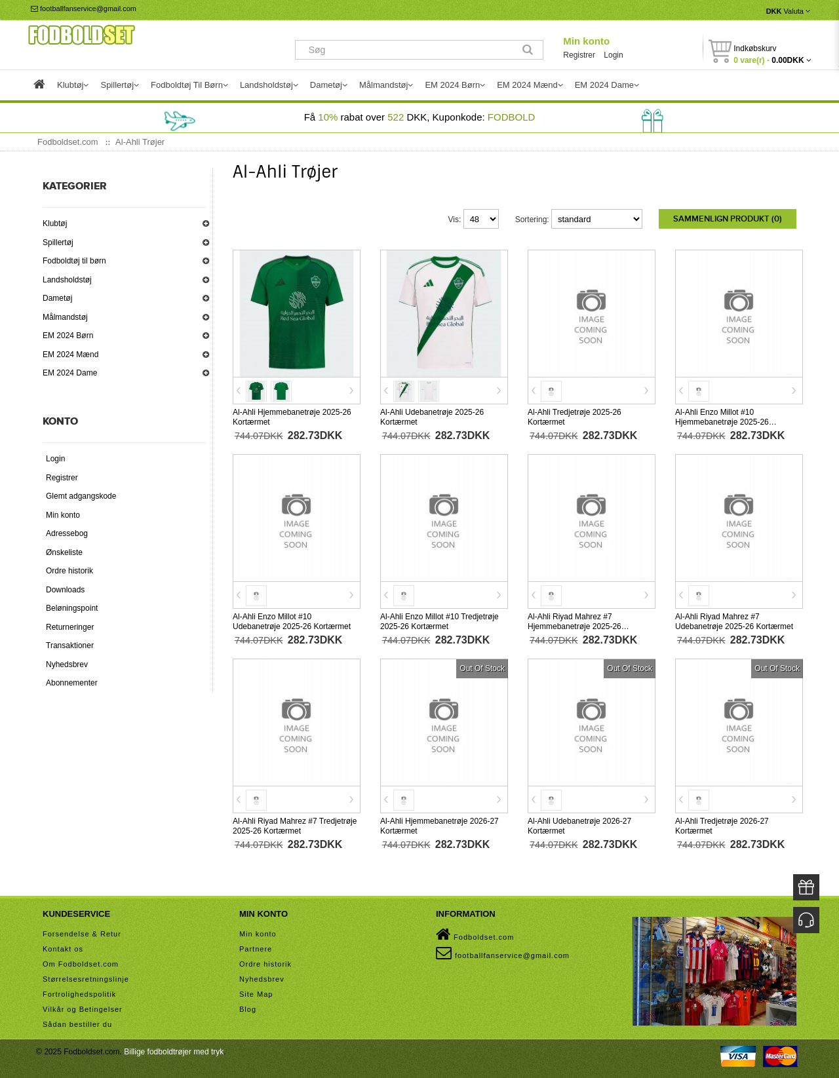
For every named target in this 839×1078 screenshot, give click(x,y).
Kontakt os (63, 948)
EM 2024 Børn (68, 335)
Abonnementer (72, 682)
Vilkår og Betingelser (83, 1008)
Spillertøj (58, 242)
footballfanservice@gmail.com (83, 8)
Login (613, 55)
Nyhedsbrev (67, 664)
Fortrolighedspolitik (79, 993)
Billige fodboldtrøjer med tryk (174, 1050)
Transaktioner (70, 645)
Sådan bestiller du (77, 1023)
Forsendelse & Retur (82, 932)
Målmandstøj (65, 317)
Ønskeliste (64, 552)
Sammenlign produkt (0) (727, 219)
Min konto (586, 41)
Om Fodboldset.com (81, 963)
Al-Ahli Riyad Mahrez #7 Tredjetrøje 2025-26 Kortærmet (295, 824)
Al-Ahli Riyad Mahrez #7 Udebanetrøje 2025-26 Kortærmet (734, 620)
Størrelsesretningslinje (86, 978)
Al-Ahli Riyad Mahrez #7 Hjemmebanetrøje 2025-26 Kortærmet (574, 625)
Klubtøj (55, 223)
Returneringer (70, 627)
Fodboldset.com (475, 933)
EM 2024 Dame (70, 372)
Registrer (579, 55)
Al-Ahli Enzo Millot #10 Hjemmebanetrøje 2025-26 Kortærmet (722, 420)
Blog (247, 1008)
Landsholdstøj (67, 279)
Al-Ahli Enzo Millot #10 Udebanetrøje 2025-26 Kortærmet (292, 620)
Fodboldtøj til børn (74, 260)
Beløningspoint (72, 608)
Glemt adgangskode (81, 496)
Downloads (65, 589)
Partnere (255, 948)
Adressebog (67, 533)
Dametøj (57, 298)
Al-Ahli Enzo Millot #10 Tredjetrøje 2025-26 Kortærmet (439, 620)
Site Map (256, 993)
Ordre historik (69, 570)
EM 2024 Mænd (70, 354)
